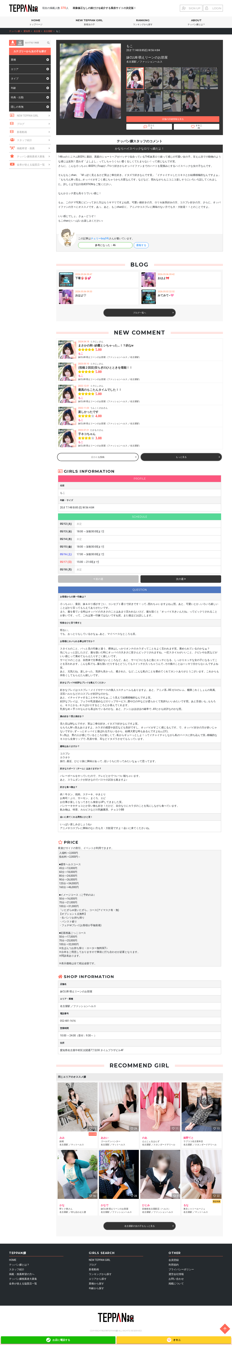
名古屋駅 (48, 31)
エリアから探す (98, 1278)
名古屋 (37, 31)
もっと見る (198, 457)
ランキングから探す (100, 1274)
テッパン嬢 (14, 31)
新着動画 (94, 1269)
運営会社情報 (176, 1274)
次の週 (180, 578)
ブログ (92, 1264)
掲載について (176, 1283)
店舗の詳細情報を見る (173, 119)
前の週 (98, 578)
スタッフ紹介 (16, 1269)
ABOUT (196, 22)
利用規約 (174, 1264)
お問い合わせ (176, 1278)
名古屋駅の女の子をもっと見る (149, 1226)
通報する (141, 245)
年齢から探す (96, 1288)
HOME (36, 22)
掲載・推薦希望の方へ (21, 1274)
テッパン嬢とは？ (19, 1264)
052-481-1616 (68, 1020)
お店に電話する (58, 1340)
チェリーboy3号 (100, 238)
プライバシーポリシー (181, 1269)
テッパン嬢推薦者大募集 (23, 1278)
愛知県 (27, 31)
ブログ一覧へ (153, 313)
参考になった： (105, 245)
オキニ (174, 1340)
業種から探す (96, 1283)
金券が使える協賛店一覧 (23, 1283)
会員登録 (174, 1260)
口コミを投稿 (113, 457)
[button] (135, 78)
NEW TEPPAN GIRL (89, 22)
